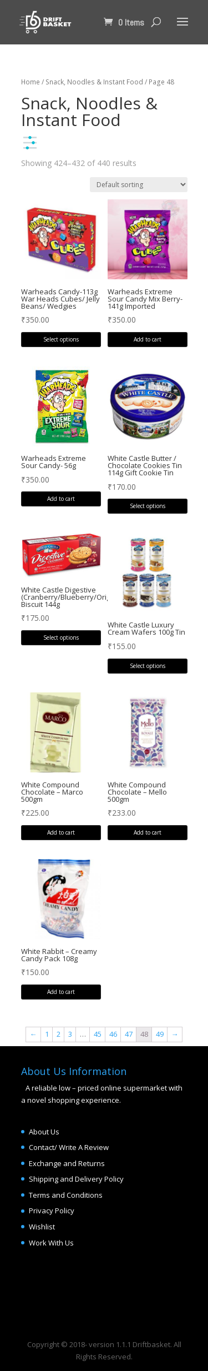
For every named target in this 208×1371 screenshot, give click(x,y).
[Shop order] (138, 184)
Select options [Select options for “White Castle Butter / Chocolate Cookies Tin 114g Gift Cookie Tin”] (147, 506)
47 (129, 1034)
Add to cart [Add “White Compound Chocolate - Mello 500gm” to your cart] (147, 832)
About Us (44, 1132)
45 (98, 1034)
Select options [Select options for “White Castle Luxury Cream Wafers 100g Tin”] (147, 666)
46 (113, 1034)
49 (160, 1034)
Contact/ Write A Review (69, 1147)
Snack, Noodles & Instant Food (94, 82)
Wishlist (42, 1227)
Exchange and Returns (67, 1163)
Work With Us (51, 1243)
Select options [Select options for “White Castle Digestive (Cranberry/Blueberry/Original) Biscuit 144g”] (61, 637)
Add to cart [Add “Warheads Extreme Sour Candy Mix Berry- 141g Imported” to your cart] (147, 339)
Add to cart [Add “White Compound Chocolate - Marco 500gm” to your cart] (61, 832)
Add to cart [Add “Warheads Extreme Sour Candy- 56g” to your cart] (61, 499)
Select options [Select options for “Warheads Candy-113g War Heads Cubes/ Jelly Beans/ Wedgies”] (61, 339)
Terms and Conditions (66, 1195)
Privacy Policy (51, 1211)
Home (30, 82)
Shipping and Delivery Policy (76, 1179)
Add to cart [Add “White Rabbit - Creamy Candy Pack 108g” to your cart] (61, 992)
